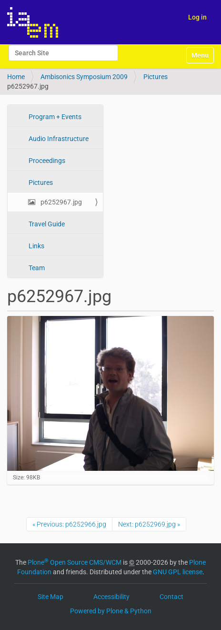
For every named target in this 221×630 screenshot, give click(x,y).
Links (35, 246)
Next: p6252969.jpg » (149, 524)
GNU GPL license (177, 572)
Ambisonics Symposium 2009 (84, 77)
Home (16, 77)
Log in (197, 17)
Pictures (155, 77)
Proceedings (46, 160)
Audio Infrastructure (58, 138)
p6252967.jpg (60, 202)
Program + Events (54, 117)
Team (36, 268)
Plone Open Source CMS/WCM (74, 562)
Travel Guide (46, 224)
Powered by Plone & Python (110, 611)
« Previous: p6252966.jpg (69, 524)
